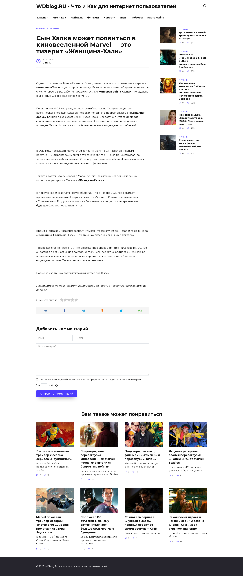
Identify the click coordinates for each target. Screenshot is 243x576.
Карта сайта (155, 17)
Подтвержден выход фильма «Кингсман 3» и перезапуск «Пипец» (142, 455)
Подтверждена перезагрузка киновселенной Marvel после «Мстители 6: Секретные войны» (97, 459)
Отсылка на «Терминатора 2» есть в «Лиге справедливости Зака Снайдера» (193, 61)
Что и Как (59, 17)
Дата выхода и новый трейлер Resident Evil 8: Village (192, 35)
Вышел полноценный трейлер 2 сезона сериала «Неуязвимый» (54, 455)
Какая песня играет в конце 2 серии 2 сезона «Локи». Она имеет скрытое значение (186, 522)
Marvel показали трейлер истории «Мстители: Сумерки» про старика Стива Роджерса (52, 524)
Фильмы (93, 17)
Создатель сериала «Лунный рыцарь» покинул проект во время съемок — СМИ (141, 522)
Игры (123, 17)
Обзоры (137, 17)
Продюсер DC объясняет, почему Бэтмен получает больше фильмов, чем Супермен (97, 524)
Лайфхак (77, 17)
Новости (109, 17)
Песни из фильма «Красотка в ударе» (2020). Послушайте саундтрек (191, 119)
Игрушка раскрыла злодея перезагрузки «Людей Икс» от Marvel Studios (186, 457)
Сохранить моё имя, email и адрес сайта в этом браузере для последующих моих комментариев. (91, 379)
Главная (42, 17)
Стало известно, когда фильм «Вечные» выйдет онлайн (190, 145)
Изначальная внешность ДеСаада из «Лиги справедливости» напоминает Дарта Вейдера (192, 91)
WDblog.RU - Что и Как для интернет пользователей (106, 6)
